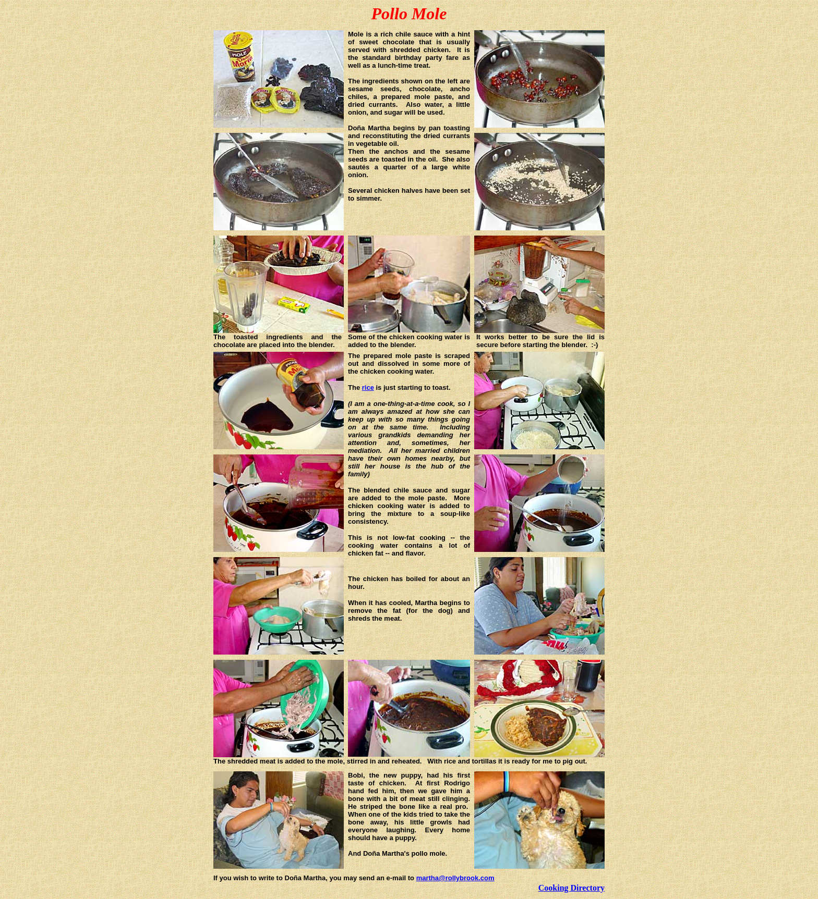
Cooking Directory (571, 887)
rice (368, 387)
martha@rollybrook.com (455, 878)
